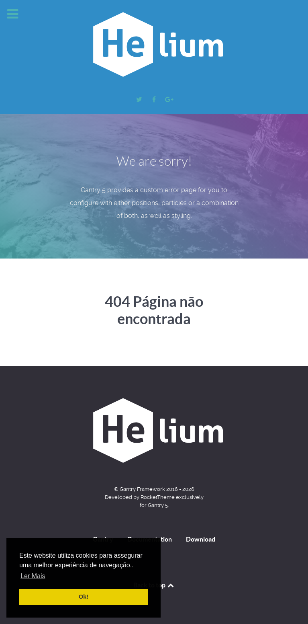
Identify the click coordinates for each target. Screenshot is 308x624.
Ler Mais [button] (32, 576)
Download (200, 539)
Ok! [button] (83, 596)
